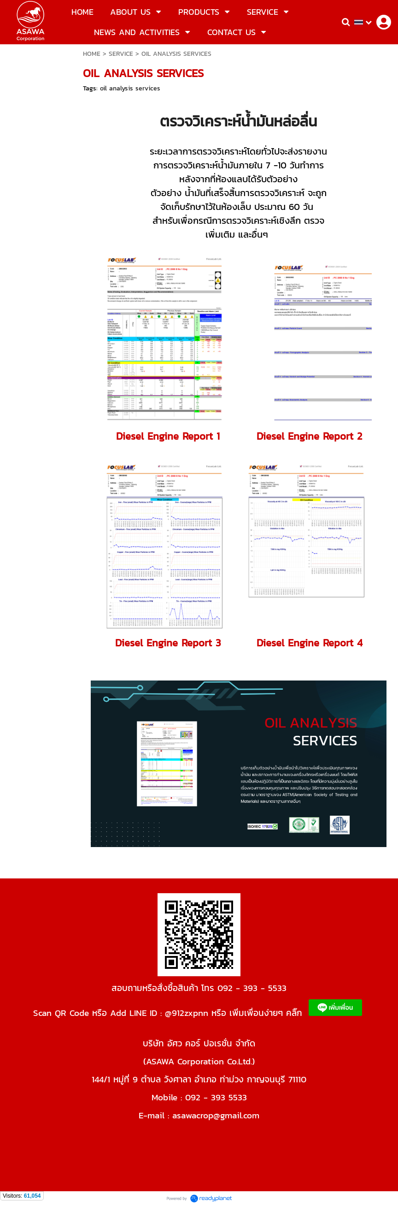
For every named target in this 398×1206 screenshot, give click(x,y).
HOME (91, 54)
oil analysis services (130, 88)
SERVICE (121, 54)
